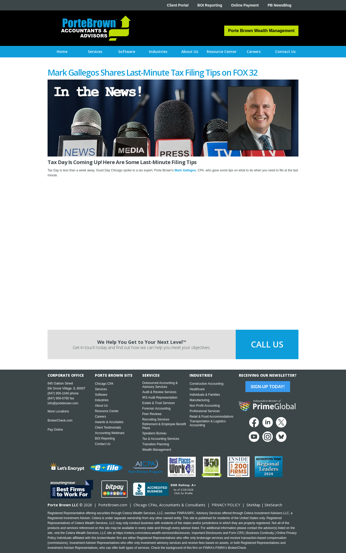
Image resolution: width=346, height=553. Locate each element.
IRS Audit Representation (159, 397)
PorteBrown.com (112, 504)
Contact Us (102, 444)
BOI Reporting (209, 5)
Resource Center (107, 411)
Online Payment (245, 5)
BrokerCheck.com (60, 420)
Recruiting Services (155, 419)
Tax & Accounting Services (160, 439)
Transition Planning (155, 444)
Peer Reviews (152, 414)
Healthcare (197, 389)
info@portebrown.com (63, 403)
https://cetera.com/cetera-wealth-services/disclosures (153, 533)
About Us (101, 405)
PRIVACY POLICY (226, 504)
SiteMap (253, 504)
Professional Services (204, 411)
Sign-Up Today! (268, 386)
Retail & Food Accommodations (211, 416)
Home (62, 51)
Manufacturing (199, 400)
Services (101, 389)
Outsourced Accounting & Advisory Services (159, 385)
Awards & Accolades (109, 422)
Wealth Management (156, 450)
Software (101, 394)
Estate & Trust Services (158, 403)
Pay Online (55, 429)
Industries (101, 400)
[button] (95, 51)
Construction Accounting (206, 384)
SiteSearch (273, 504)
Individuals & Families (204, 394)
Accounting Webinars (109, 433)
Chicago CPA (104, 384)
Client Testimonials (108, 427)
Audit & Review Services (159, 392)
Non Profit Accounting (204, 405)
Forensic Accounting (156, 408)
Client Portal (177, 5)
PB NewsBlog (279, 5)
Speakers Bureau (154, 433)
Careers (100, 416)
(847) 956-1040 (58, 393)
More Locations (58, 411)
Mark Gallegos (185, 170)
